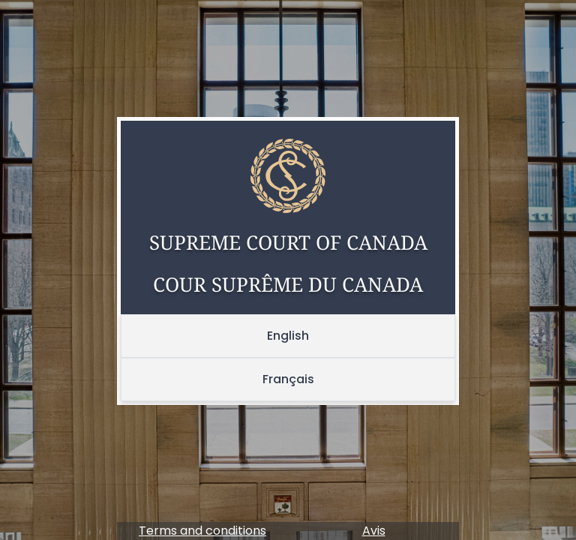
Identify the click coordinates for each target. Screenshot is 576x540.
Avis (374, 530)
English (288, 335)
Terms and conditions (202, 530)
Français (288, 379)
